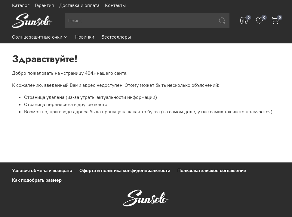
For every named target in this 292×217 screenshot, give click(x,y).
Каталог (20, 5)
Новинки (84, 37)
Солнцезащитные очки (40, 37)
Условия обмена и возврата (42, 170)
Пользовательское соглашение (211, 170)
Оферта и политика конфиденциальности (124, 170)
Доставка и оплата (79, 5)
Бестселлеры (116, 37)
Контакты (115, 5)
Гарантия (44, 5)
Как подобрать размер (37, 180)
